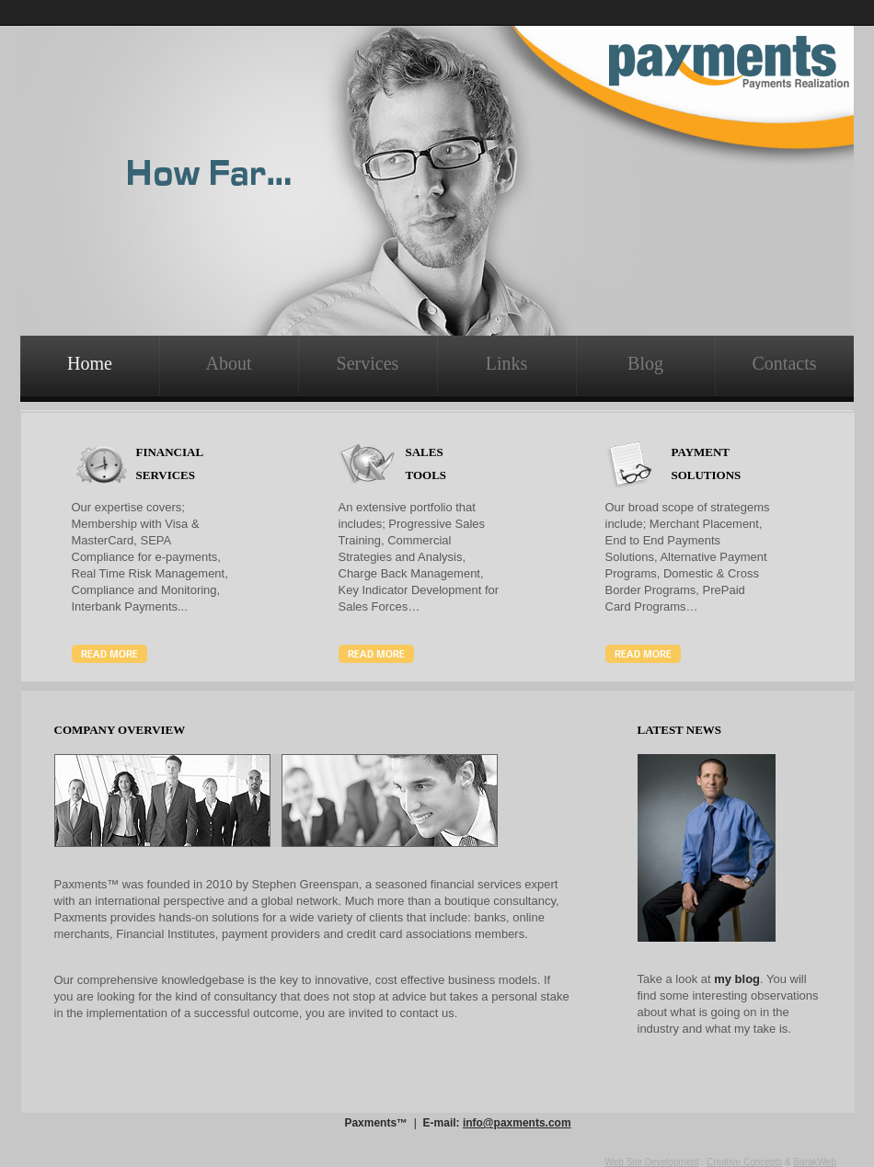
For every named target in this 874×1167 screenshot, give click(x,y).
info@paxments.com (517, 1122)
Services (368, 363)
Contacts (785, 363)
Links (507, 363)
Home (89, 363)
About (229, 363)
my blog (737, 979)
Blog (645, 363)
